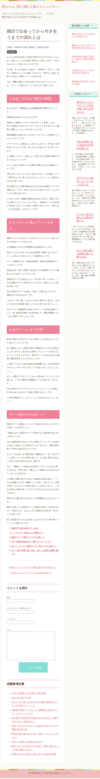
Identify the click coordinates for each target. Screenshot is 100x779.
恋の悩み (11, 53)
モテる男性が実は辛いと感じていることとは (31, 543)
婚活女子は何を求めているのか (25, 529)
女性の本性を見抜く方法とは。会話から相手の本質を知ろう (83, 59)
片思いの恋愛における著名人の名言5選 (29, 694)
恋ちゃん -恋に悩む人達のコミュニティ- (42, 6)
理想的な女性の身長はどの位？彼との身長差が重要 (34, 755)
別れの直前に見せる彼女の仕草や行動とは (84, 145)
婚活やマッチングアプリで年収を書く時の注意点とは (32, 568)
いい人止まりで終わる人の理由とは (27, 534)
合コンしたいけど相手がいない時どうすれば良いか (34, 547)
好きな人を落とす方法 (21, 698)
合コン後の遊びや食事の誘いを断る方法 (84, 254)
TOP (22, 14)
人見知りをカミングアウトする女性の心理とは (30, 574)
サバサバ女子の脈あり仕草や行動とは (84, 218)
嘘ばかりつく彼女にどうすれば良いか (28, 538)
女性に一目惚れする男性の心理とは (27, 743)
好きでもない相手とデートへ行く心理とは (84, 182)
